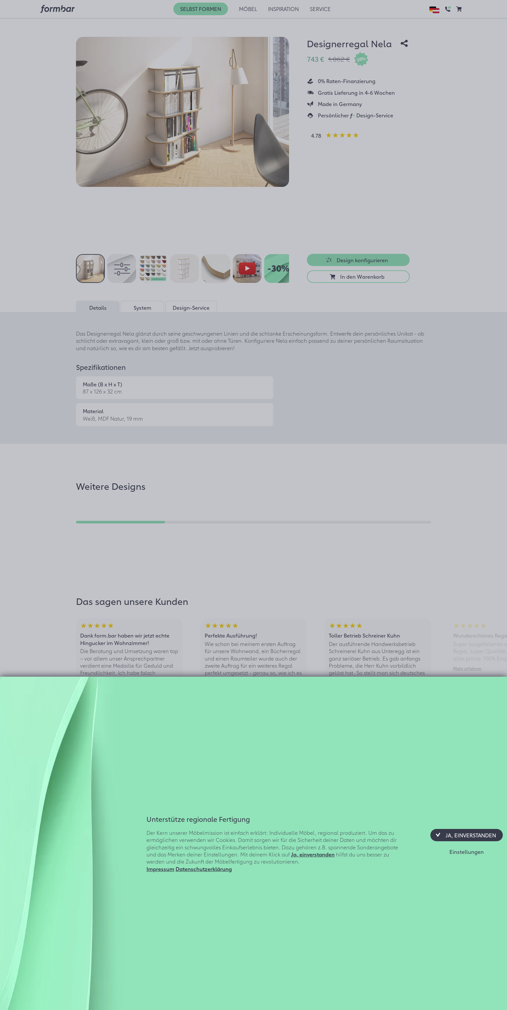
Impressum (160, 868)
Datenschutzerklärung (204, 868)
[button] (466, 835)
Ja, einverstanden (313, 854)
